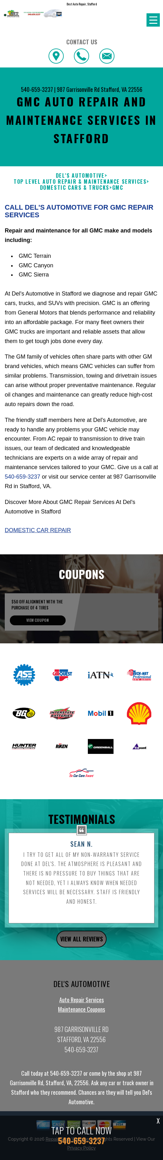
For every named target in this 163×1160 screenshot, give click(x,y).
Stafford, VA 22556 (121, 89)
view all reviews (81, 963)
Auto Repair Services (81, 1024)
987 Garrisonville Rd (78, 89)
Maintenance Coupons (81, 1033)
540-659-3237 (37, 89)
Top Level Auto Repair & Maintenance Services (80, 182)
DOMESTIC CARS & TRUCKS (74, 188)
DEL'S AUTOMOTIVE (80, 176)
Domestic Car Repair (38, 554)
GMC (117, 188)
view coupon (37, 644)
